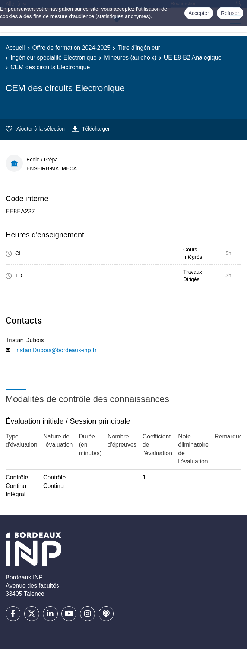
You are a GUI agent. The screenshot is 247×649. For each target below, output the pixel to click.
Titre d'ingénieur (139, 48)
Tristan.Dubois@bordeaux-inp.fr (54, 350)
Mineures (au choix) (130, 57)
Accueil (15, 48)
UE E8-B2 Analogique (193, 57)
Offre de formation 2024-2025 (71, 48)
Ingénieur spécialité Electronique (53, 57)
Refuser (230, 13)
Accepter (199, 13)
